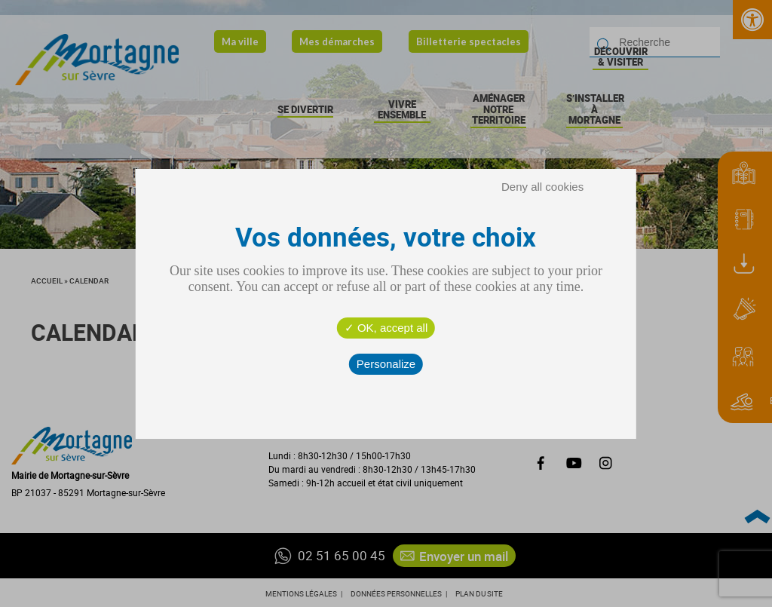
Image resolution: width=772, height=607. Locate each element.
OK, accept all (386, 327)
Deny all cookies (542, 186)
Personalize (386, 363)
